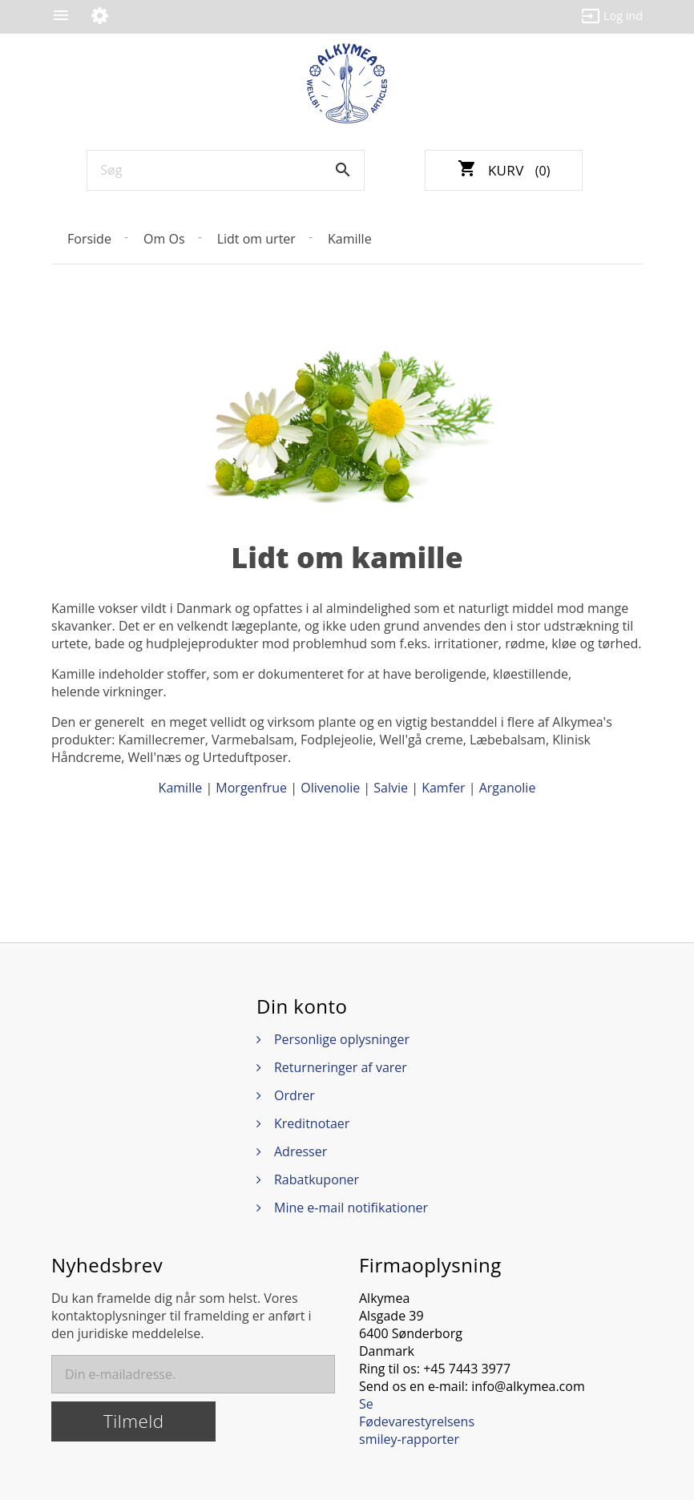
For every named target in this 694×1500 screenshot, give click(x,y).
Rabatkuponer (316, 1179)
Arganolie (507, 787)
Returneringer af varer (340, 1067)
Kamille (181, 787)
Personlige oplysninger (342, 1039)
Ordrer (294, 1095)
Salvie (390, 787)
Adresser (300, 1151)
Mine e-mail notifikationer (351, 1207)
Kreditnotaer (311, 1123)
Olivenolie (330, 787)
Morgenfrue (251, 787)
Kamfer (443, 787)
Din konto (302, 1006)
